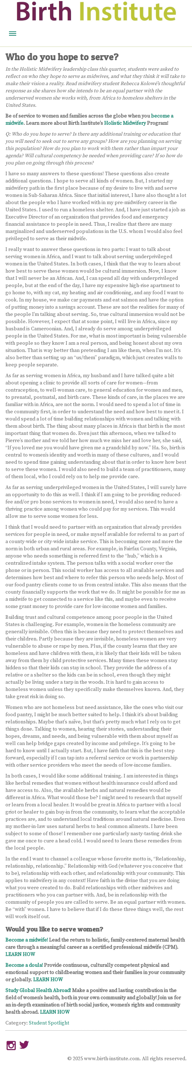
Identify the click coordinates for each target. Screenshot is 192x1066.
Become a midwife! (26, 940)
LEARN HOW (20, 954)
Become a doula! (24, 965)
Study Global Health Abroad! (38, 990)
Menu (12, 33)
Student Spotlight (49, 1023)
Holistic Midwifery (125, 123)
